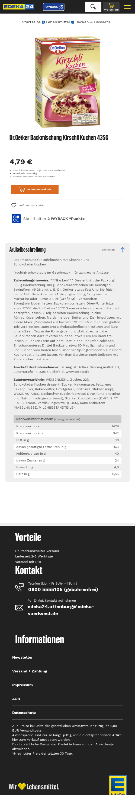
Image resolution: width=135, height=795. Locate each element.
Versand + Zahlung (29, 671)
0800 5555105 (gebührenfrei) (63, 589)
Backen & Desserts (92, 22)
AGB (16, 699)
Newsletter (22, 657)
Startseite (31, 22)
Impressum (22, 685)
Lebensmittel (58, 22)
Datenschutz (24, 712)
